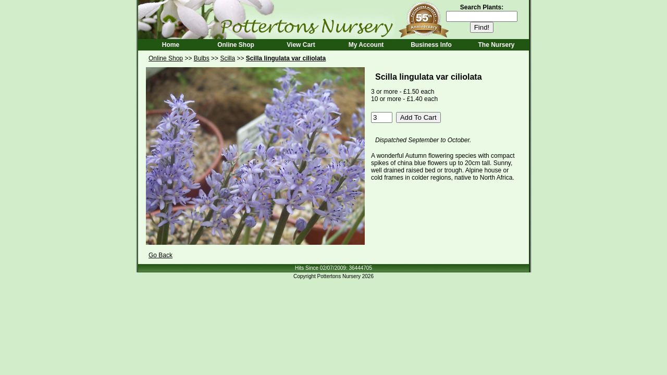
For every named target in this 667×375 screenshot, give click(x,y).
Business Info (431, 44)
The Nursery (496, 44)
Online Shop (235, 44)
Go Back (160, 255)
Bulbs (201, 58)
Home (170, 44)
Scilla (227, 58)
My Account (366, 44)
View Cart (301, 44)
